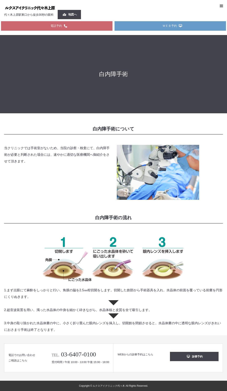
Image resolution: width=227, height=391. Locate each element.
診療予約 (195, 356)
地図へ (70, 14)
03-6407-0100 (78, 354)
